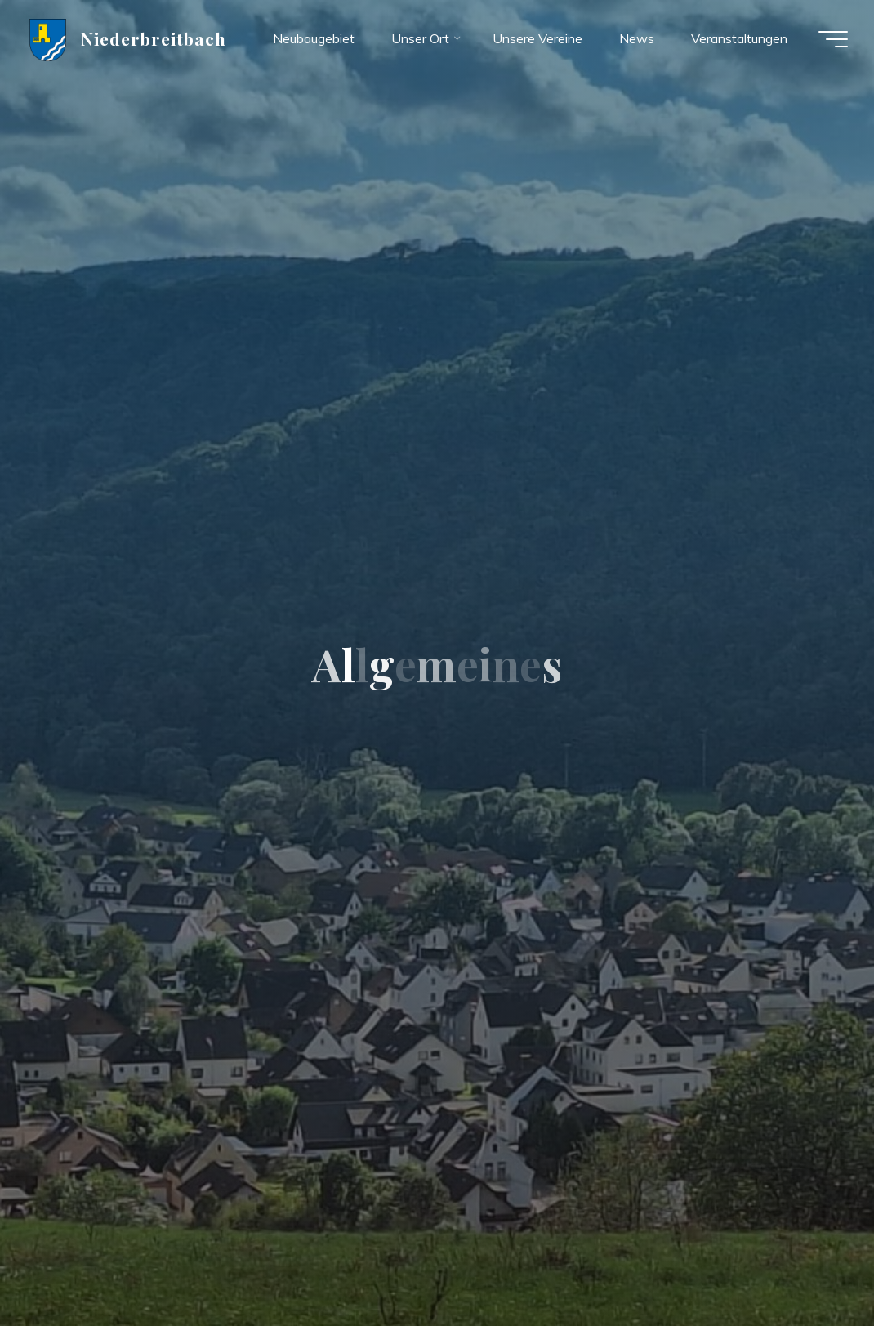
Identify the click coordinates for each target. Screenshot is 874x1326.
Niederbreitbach (154, 38)
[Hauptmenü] (833, 39)
